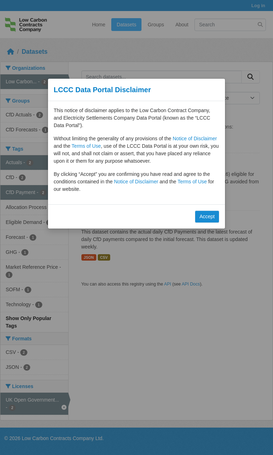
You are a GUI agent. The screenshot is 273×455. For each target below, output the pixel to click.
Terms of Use (86, 146)
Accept (207, 216)
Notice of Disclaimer (195, 138)
